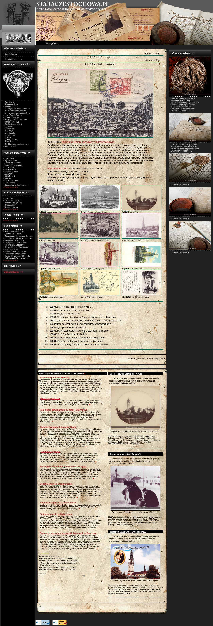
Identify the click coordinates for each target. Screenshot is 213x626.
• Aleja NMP (8, 174)
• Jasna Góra (8, 158)
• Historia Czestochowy (180, 185)
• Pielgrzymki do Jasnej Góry (15, 120)
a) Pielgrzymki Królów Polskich (16, 108)
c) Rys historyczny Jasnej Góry (16, 113)
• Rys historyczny (10, 106)
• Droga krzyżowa (10, 172)
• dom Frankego (9, 183)
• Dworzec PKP (9, 169)
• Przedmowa (8, 102)
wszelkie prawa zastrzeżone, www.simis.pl (146, 358)
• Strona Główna (10, 54)
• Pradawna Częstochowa (13, 232)
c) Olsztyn (8, 131)
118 (100, 57)
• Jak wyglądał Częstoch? (13, 245)
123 (39, 606)
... (97, 57)
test (109, 378)
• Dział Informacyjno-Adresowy (15, 144)
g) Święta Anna (10, 140)
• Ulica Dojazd (9, 176)
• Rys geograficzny (11, 104)
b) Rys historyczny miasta (14, 111)
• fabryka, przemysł (11, 180)
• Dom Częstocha (10, 249)
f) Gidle (7, 137)
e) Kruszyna (9, 135)
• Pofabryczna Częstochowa (14, 251)
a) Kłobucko (9, 126)
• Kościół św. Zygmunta (12, 165)
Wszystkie (48, 303)
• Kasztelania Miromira (12, 234)
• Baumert (7, 178)
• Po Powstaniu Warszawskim (15, 258)
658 (81, 142)
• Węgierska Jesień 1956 (13, 240)
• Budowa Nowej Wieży (12, 203)
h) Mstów (7, 142)
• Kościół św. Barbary (12, 163)
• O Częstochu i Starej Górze (15, 243)
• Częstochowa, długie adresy (15, 185)
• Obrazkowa (8, 167)
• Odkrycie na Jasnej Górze (14, 254)
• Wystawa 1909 (10, 161)
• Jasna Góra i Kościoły (12, 115)
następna (111, 57)
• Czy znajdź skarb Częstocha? (16, 247)
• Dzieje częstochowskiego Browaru (17, 236)
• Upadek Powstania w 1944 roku (16, 256)
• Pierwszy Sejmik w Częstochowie (17, 238)
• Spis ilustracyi (9, 146)
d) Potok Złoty (9, 133)
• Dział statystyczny (11, 117)
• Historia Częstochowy (12, 59)
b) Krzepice (8, 128)
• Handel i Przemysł (11, 122)
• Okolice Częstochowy (12, 124)
